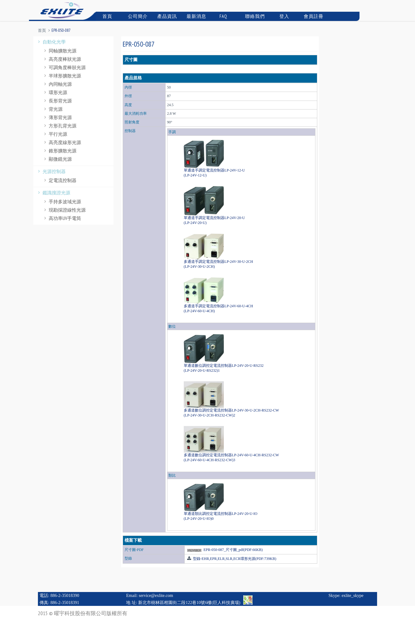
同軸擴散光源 (59, 51)
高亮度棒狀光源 (62, 59)
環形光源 (55, 92)
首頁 (104, 16)
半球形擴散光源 (62, 76)
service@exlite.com (156, 595)
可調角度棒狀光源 (64, 67)
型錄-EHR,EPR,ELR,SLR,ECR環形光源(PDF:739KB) (234, 559)
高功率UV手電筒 (62, 218)
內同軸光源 (57, 84)
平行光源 (55, 134)
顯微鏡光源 (57, 159)
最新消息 (195, 16)
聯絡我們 (254, 16)
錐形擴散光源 (59, 151)
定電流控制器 (59, 180)
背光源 (53, 109)
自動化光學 (51, 42)
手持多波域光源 (62, 202)
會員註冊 (312, 16)
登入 (281, 16)
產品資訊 (166, 16)
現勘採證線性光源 (64, 210)
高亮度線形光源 (62, 142)
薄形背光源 (57, 117)
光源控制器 (51, 171)
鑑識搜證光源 (53, 193)
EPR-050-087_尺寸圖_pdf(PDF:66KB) (233, 550)
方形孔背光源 (59, 126)
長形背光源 (57, 101)
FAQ (221, 16)
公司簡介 (137, 16)
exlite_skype (353, 595)
